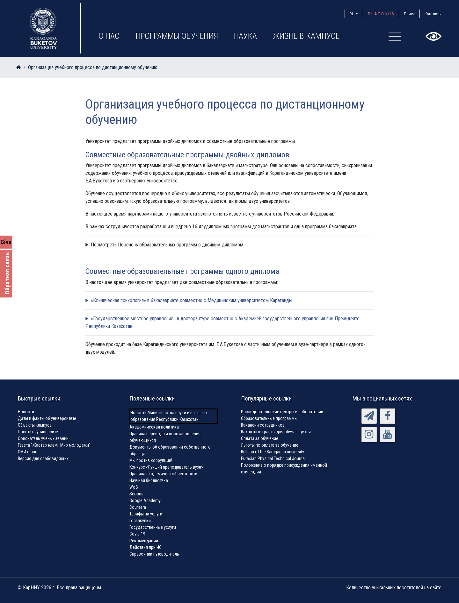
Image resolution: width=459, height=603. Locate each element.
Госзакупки (140, 520)
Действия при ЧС (145, 547)
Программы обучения (176, 36)
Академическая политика (154, 426)
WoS (133, 487)
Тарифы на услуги (145, 513)
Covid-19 (137, 533)
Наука (245, 36)
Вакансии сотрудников (263, 425)
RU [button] (352, 13)
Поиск (409, 13)
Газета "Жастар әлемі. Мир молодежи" (54, 445)
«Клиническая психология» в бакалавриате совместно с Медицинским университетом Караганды (191, 300)
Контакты (433, 13)
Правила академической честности (163, 473)
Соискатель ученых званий (43, 438)
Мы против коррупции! (150, 460)
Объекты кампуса (35, 425)
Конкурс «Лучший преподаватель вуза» (166, 467)
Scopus (136, 493)
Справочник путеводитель (154, 554)
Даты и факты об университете (47, 418)
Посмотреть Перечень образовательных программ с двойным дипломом (167, 245)
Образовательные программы (269, 418)
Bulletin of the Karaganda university (272, 451)
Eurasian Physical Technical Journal (273, 458)
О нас (109, 36)
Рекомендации (143, 540)
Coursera (137, 507)
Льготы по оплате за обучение (269, 445)
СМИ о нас (27, 451)
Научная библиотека (148, 480)
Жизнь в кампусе (306, 36)
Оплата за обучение (259, 438)
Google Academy (145, 500)
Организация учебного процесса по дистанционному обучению (92, 67)
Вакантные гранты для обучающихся (276, 431)
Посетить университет (39, 431)
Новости (26, 411)
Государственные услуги (152, 527)
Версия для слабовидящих (43, 458)
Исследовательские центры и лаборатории (282, 411)
